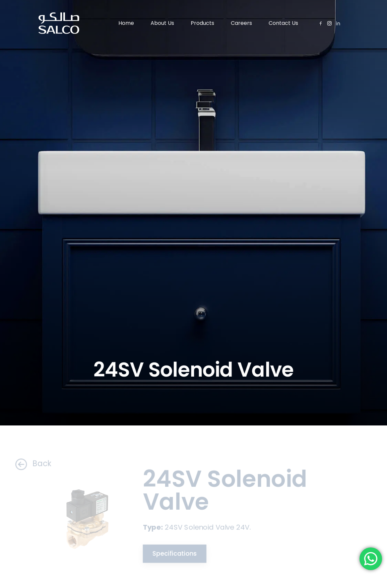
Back (29, 463)
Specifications (173, 553)
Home (126, 23)
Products (202, 23)
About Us (162, 23)
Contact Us (283, 23)
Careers (241, 23)
